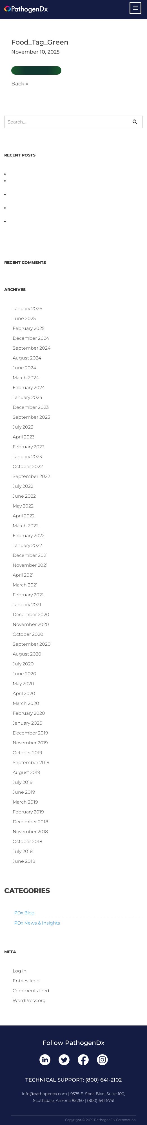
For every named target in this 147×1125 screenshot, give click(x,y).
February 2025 (28, 328)
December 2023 (31, 407)
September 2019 (31, 762)
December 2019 (30, 733)
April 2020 (24, 693)
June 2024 (24, 367)
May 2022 (23, 506)
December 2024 (31, 338)
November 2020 (31, 624)
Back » (19, 84)
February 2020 (29, 713)
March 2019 (25, 802)
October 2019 (27, 752)
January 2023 (27, 456)
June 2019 (24, 792)
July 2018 (23, 851)
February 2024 (29, 387)
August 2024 (27, 358)
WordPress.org (29, 1000)
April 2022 (24, 516)
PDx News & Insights (37, 923)
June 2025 (24, 318)
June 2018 (24, 861)
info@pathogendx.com (44, 1093)
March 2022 (26, 525)
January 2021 (27, 604)
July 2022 (23, 486)
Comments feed (31, 990)
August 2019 (26, 772)
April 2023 (24, 437)
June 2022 (24, 496)
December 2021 (30, 555)
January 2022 (27, 545)
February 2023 (28, 446)
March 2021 (25, 585)
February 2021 (28, 594)
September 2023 (31, 417)
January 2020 (28, 723)
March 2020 (26, 703)
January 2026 (27, 308)
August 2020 (27, 654)
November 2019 (30, 742)
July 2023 (23, 427)
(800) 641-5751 (100, 1100)
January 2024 (27, 397)
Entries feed (26, 980)
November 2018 (30, 831)
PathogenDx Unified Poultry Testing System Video (66, 174)
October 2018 (27, 841)
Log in (19, 971)
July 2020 (23, 664)
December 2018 (30, 821)
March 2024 (26, 377)
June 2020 (24, 673)
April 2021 (23, 575)
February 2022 (28, 535)
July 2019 (23, 782)
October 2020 (28, 634)
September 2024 (31, 348)
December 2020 (31, 614)
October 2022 (28, 466)
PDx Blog (24, 913)
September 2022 (31, 476)
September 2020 (32, 644)
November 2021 (30, 565)
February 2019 (28, 812)
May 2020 (23, 683)
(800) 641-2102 (103, 1080)
